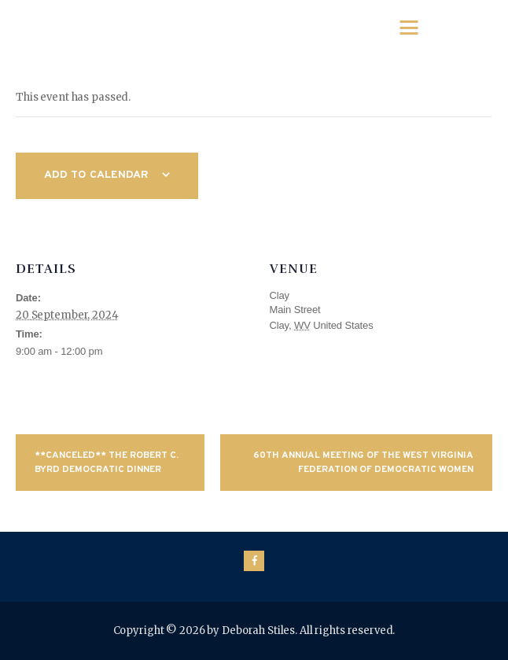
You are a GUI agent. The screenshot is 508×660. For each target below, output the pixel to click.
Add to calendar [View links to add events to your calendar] (96, 175)
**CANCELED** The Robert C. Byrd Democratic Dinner (107, 462)
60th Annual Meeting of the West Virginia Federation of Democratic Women (363, 462)
